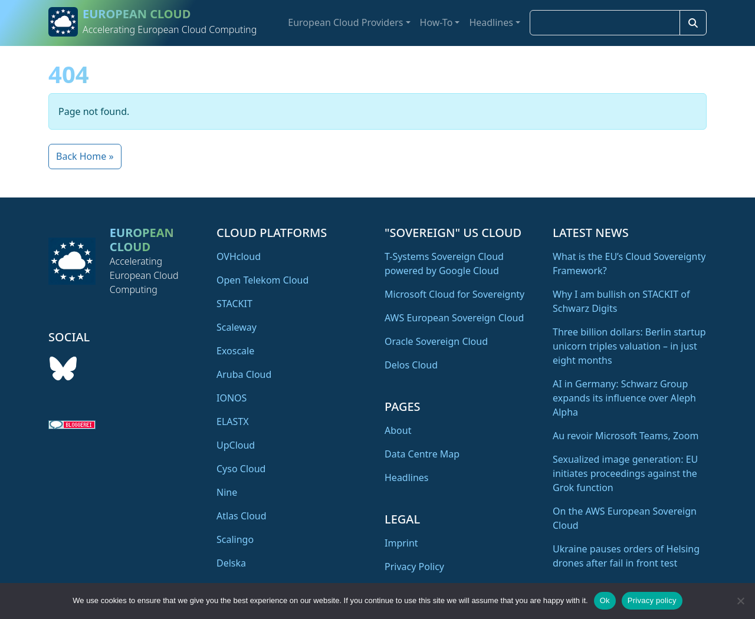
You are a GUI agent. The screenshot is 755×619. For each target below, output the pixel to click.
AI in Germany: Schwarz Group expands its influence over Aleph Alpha (624, 398)
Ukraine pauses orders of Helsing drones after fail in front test (626, 555)
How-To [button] (436, 22)
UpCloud (235, 445)
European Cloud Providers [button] (345, 22)
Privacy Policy (414, 566)
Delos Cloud (411, 364)
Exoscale (235, 350)
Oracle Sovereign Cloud (436, 341)
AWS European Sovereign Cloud (454, 317)
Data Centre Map (422, 453)
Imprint (401, 542)
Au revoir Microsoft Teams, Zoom (625, 435)
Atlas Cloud (241, 515)
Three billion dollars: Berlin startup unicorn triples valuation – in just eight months (629, 346)
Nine (226, 492)
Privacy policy (652, 600)
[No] (740, 601)
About (398, 430)
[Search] (693, 22)
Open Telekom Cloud (262, 280)
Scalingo (235, 539)
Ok (605, 600)
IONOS (231, 397)
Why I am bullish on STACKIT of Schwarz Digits (621, 301)
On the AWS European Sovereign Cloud (625, 518)
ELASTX (232, 421)
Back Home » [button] (85, 156)
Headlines (407, 477)
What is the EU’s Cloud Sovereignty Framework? (629, 263)
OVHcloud (238, 256)
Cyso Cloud (240, 468)
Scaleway (236, 327)
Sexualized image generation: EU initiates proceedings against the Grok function (625, 473)
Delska (231, 563)
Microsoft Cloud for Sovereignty (454, 294)
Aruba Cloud (243, 374)
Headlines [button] (491, 22)
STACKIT (234, 303)
